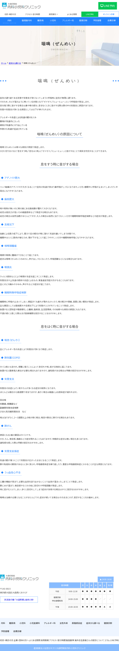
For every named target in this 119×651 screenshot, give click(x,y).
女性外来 (58, 622)
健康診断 (83, 20)
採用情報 (44, 639)
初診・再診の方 (10, 14)
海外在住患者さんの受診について (89, 639)
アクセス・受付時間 (32, 14)
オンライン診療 (108, 14)
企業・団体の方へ (21, 639)
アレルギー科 (68, 20)
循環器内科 (27, 20)
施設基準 (70, 639)
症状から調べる (85, 622)
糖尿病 (40, 20)
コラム (106, 639)
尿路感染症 (70, 622)
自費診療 (4, 630)
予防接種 (97, 20)
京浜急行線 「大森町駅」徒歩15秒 (19, 599)
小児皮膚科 (32, 622)
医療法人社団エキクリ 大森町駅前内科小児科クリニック (59, 646)
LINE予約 (107, 6)
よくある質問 (72, 14)
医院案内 (52, 14)
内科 (9, 20)
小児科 (53, 20)
